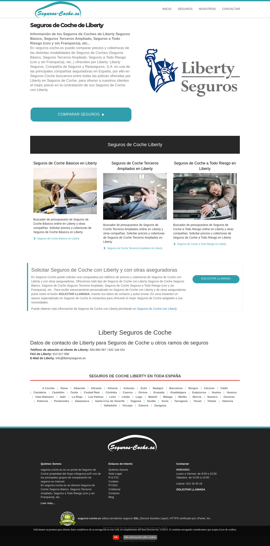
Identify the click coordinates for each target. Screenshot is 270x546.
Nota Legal (115, 473)
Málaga (167, 396)
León (112, 396)
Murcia (197, 396)
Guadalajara (178, 392)
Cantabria (40, 392)
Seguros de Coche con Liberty (157, 308)
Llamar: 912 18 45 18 (189, 483)
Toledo (211, 401)
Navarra (212, 396)
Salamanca (82, 401)
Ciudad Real (92, 392)
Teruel (197, 401)
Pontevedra (61, 401)
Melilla (182, 396)
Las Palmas (96, 396)
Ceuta (74, 392)
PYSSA (112, 485)
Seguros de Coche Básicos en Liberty (65, 163)
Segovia (136, 401)
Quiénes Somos (118, 469)
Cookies (113, 481)
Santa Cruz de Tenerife (110, 401)
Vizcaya (127, 405)
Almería (113, 388)
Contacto (113, 493)
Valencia (227, 401)
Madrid (152, 396)
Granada (159, 392)
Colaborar (114, 489)
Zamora (143, 405)
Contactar (231, 9)
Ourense (229, 396)
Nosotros (207, 9)
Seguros (185, 9)
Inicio (166, 9)
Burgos (193, 388)
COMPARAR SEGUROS (81, 114)
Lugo (139, 396)
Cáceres (209, 388)
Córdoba (111, 392)
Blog (111, 497)
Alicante (96, 388)
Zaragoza (160, 405)
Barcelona (175, 388)
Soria (165, 401)
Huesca (231, 392)
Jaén (63, 396)
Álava (64, 388)
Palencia (42, 401)
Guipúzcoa (199, 392)
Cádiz (224, 388)
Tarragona (181, 401)
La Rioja (77, 396)
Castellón (58, 392)
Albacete (79, 388)
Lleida (126, 396)
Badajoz (158, 388)
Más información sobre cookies (140, 537)
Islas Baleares (44, 396)
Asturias (128, 388)
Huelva (216, 392)
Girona (143, 392)
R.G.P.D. (113, 477)
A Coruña (48, 388)
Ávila (143, 388)
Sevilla (151, 401)
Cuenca (128, 392)
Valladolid (110, 405)
